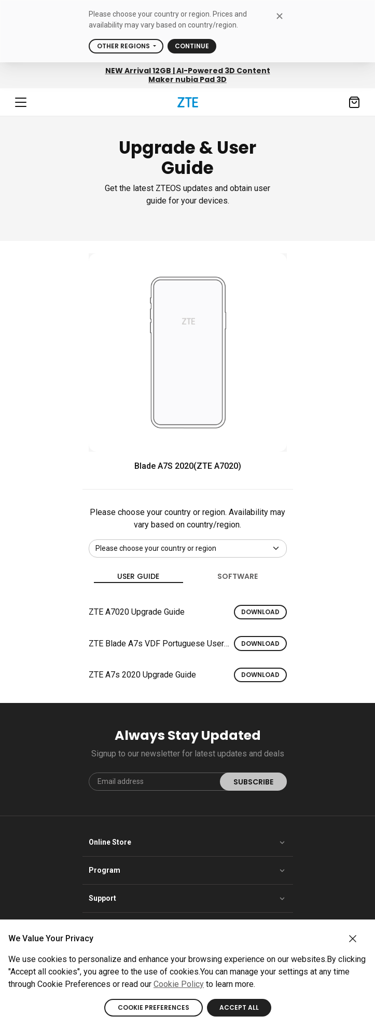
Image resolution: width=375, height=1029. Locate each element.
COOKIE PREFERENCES (153, 1007)
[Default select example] (188, 548)
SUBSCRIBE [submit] (253, 782)
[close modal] (280, 16)
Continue (192, 46)
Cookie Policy (179, 984)
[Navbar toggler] (20, 102)
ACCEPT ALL (239, 1007)
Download (260, 611)
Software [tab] (237, 576)
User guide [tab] (139, 577)
